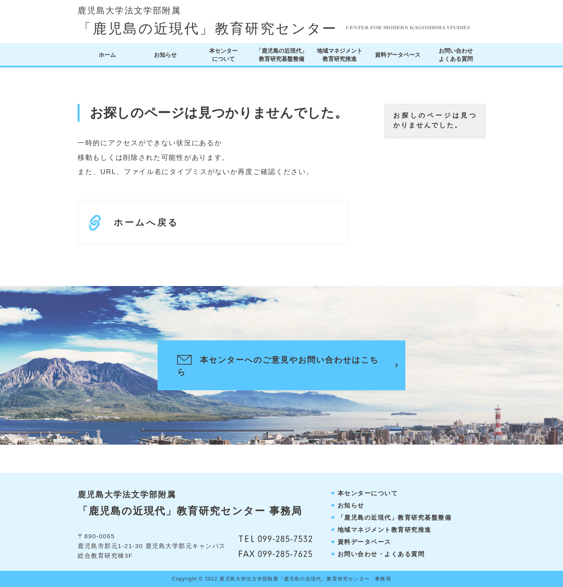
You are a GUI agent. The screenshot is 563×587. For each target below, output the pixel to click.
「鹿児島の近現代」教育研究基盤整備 (281, 54)
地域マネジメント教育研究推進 (339, 54)
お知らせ (165, 55)
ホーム (107, 55)
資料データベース (397, 55)
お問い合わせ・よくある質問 (381, 553)
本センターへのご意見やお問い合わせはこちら (278, 365)
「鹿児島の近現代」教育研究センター (208, 21)
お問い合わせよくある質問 (456, 54)
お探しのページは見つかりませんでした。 (435, 120)
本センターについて (223, 54)
